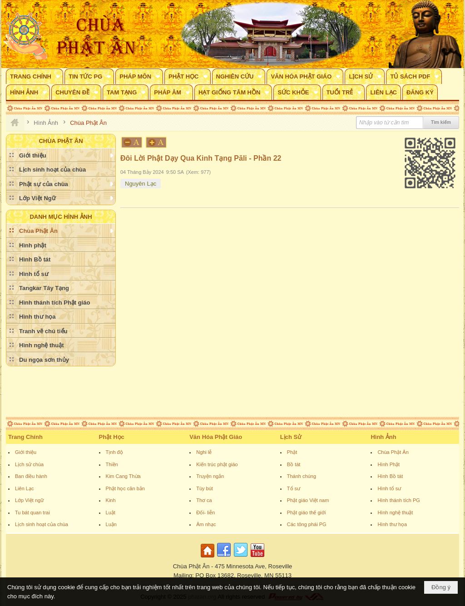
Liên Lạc (24, 488)
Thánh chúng (301, 476)
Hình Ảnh (383, 437)
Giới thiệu (25, 452)
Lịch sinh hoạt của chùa (41, 524)
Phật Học (111, 437)
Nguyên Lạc (140, 183)
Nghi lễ (204, 452)
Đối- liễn (205, 512)
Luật (110, 512)
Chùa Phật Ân (392, 452)
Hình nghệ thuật (395, 512)
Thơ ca (204, 500)
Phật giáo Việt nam (308, 500)
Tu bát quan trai (32, 512)
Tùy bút (204, 488)
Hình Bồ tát (390, 476)
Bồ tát (294, 464)
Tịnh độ (114, 452)
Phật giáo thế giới (306, 512)
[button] (34, 76)
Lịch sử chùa (29, 464)
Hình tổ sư (389, 488)
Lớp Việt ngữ (29, 500)
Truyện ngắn (210, 476)
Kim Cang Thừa (123, 476)
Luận (111, 524)
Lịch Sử (291, 437)
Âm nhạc (206, 524)
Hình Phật (388, 464)
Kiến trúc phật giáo (217, 464)
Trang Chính (25, 437)
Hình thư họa (392, 524)
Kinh (111, 500)
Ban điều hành (31, 476)
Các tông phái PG (306, 524)
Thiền (112, 464)
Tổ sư (293, 488)
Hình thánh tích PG (398, 500)
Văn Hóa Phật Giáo (215, 437)
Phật (292, 452)
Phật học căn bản (125, 488)
